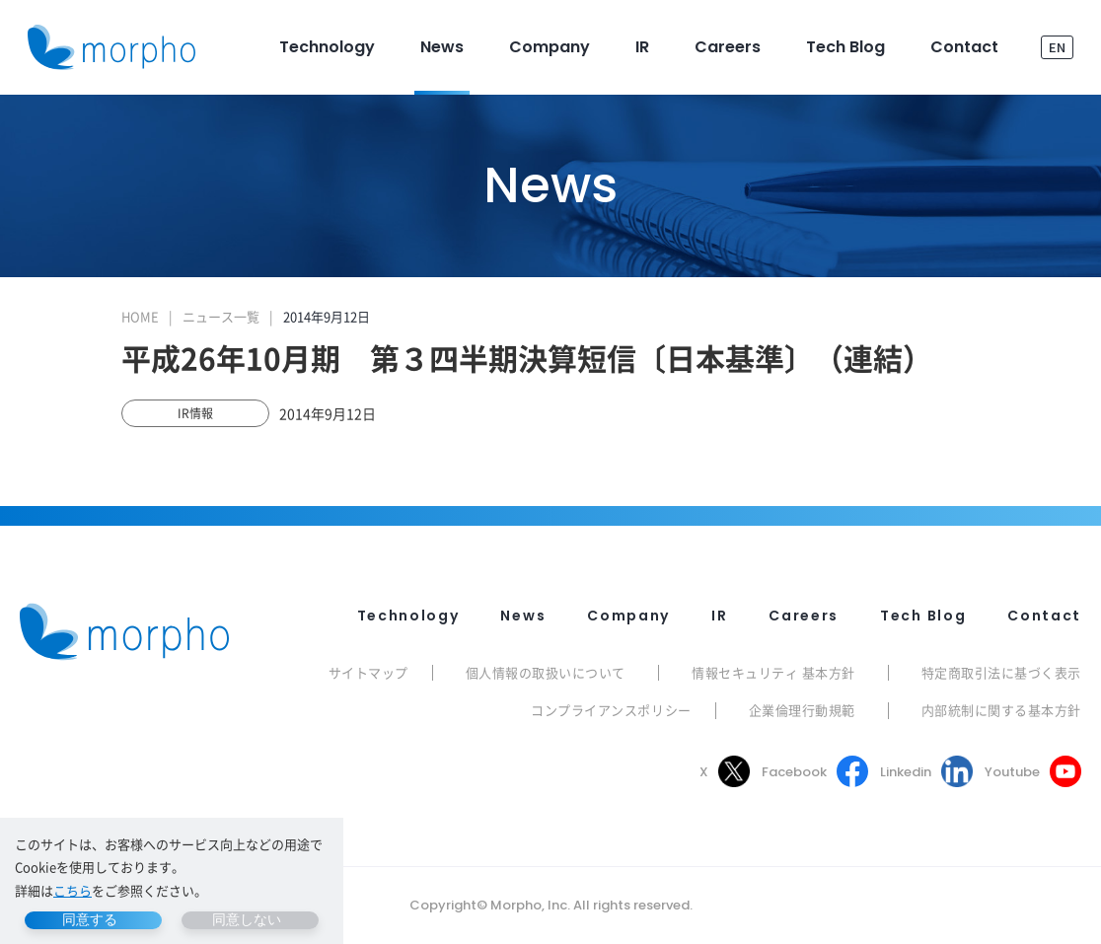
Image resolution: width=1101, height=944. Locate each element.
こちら (72, 890)
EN (1057, 46)
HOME (140, 316)
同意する (89, 919)
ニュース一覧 (221, 316)
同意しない (246, 919)
